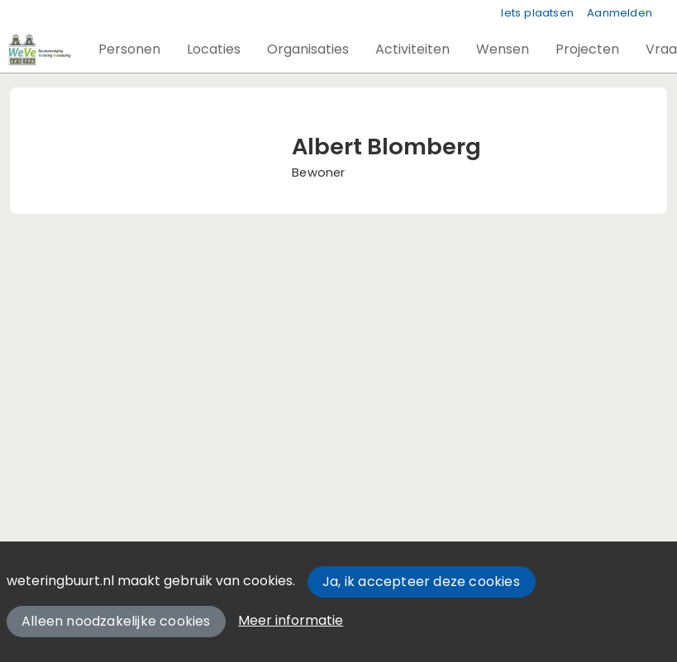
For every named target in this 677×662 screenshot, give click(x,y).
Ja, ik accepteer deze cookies (421, 581)
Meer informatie (290, 620)
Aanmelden (619, 13)
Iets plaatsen (537, 13)
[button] (129, 49)
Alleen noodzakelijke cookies (116, 621)
